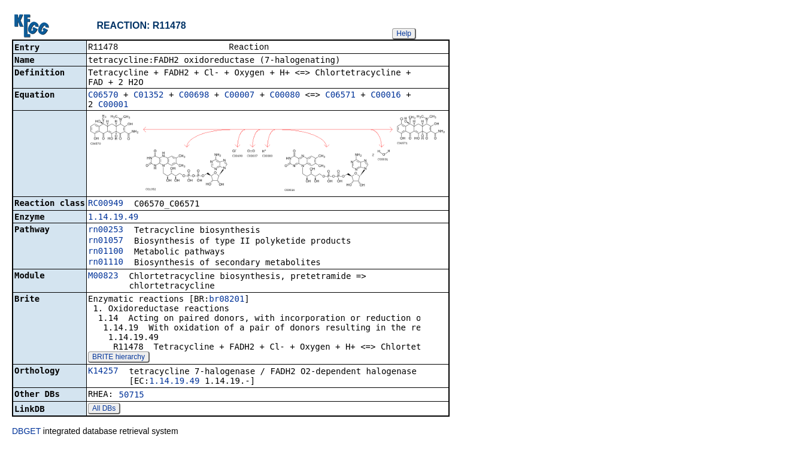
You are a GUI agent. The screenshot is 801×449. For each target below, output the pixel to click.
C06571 (340, 96)
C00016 (386, 96)
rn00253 (105, 230)
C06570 (103, 96)
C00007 (239, 96)
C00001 (113, 105)
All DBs (104, 409)
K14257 (103, 372)
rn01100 (105, 252)
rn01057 (105, 241)
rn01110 (105, 263)
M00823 (103, 276)
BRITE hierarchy (118, 358)
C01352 (149, 96)
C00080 (285, 96)
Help (403, 33)
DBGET (26, 432)
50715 (131, 396)
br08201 (226, 300)
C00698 (194, 96)
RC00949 (105, 204)
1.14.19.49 (113, 218)
